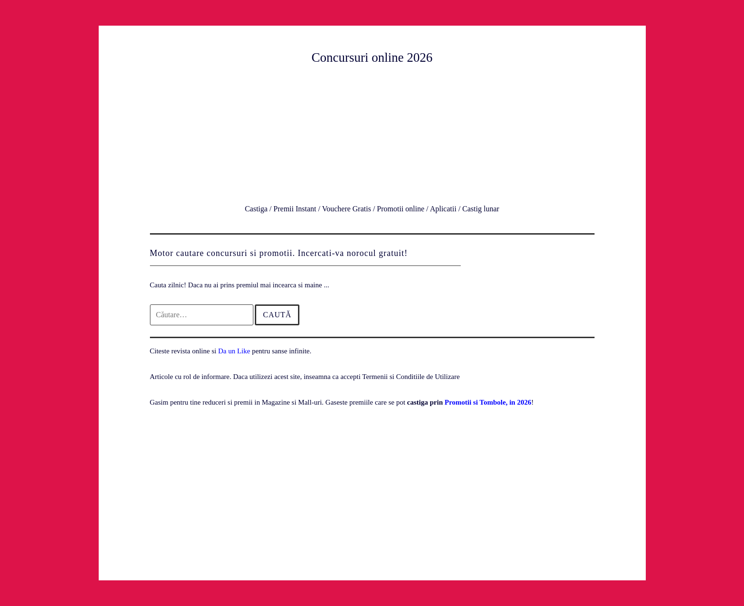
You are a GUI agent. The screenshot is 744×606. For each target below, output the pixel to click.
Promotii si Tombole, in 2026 (488, 402)
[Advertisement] (372, 132)
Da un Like (234, 351)
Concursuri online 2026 (372, 57)
